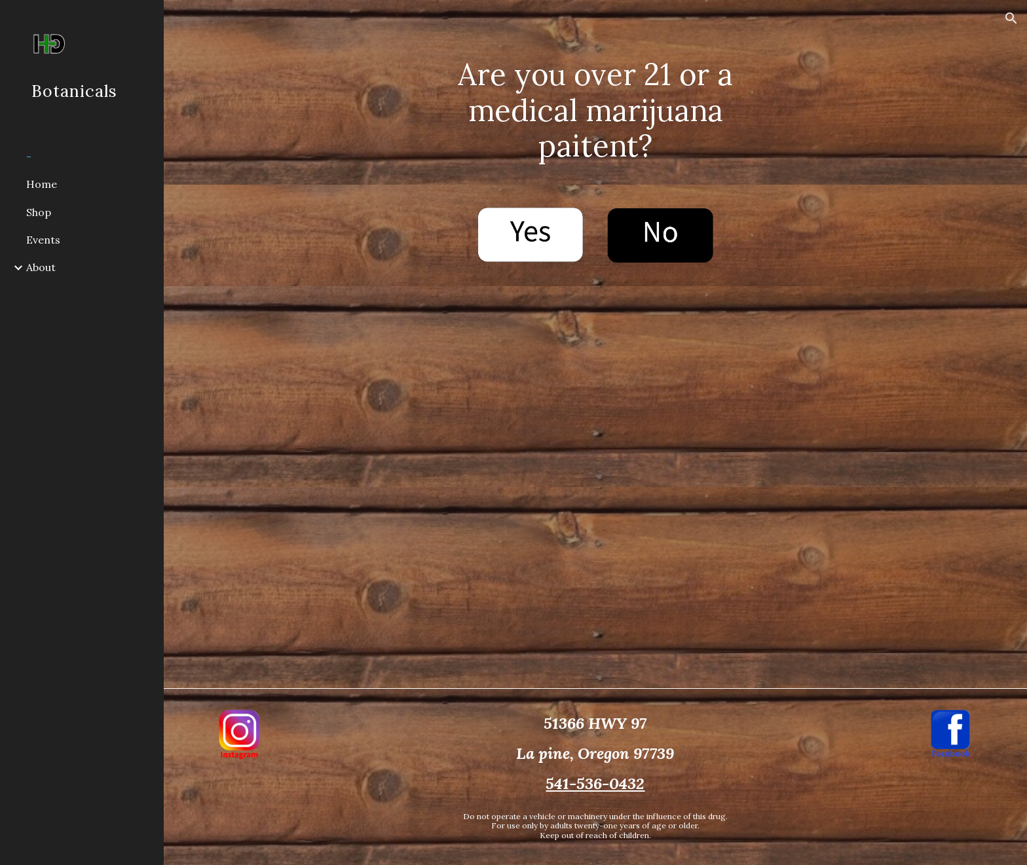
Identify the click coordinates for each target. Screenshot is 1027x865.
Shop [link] (38, 212)
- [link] (28, 156)
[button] (1011, 18)
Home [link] (41, 184)
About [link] (41, 267)
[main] (595, 92)
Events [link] (43, 239)
